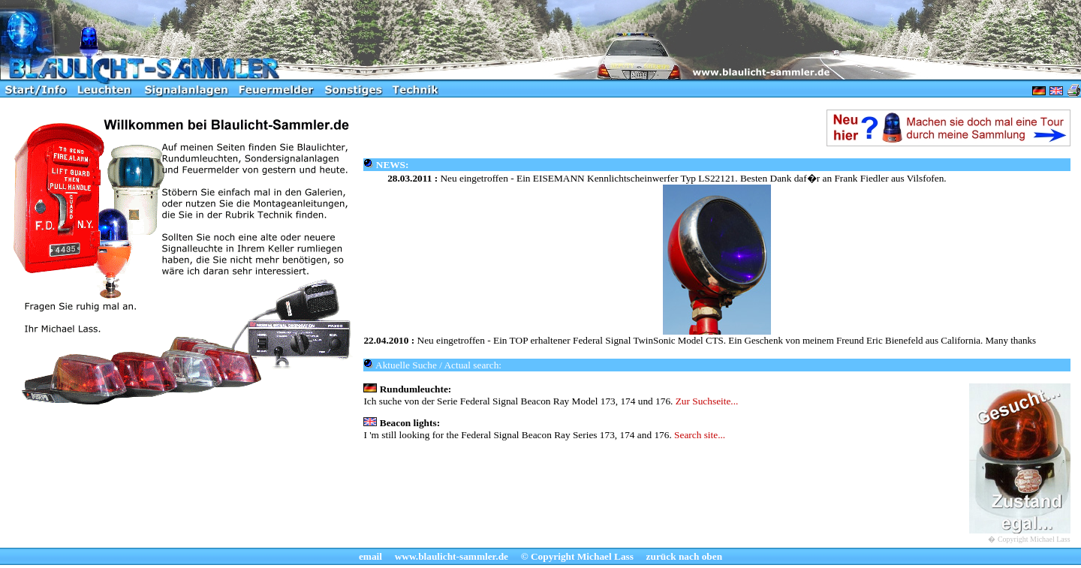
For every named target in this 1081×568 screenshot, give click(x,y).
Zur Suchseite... (707, 401)
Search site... (699, 434)
